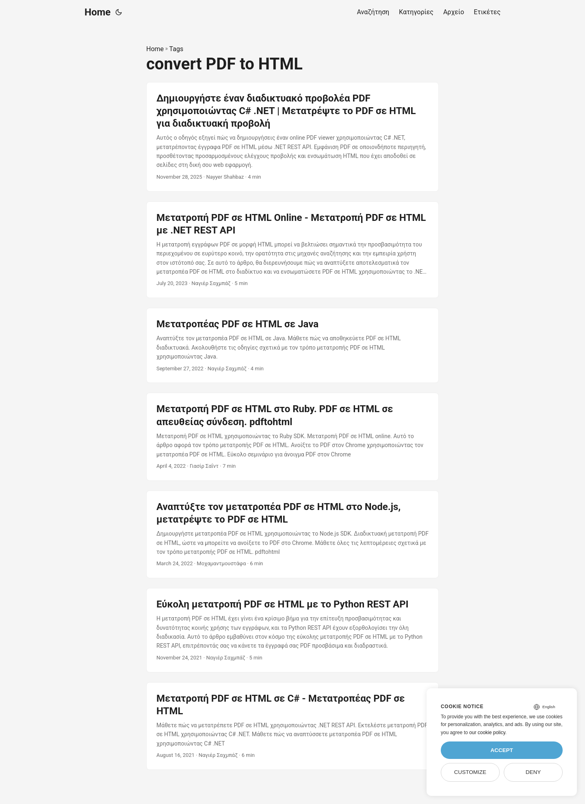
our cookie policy (487, 732)
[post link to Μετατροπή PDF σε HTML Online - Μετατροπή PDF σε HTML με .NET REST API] (292, 250)
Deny (533, 772)
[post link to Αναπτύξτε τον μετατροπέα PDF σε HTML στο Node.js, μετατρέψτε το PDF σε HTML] (292, 534)
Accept (501, 750)
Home (97, 12)
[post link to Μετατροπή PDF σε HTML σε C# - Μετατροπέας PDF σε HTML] (292, 726)
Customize (470, 772)
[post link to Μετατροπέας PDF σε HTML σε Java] (292, 345)
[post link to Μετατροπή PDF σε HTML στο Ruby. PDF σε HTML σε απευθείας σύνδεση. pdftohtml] (292, 436)
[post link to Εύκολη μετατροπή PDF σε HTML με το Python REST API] (292, 630)
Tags (176, 49)
